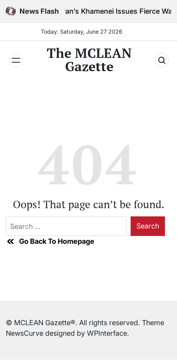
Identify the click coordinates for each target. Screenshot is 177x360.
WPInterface (107, 333)
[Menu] (16, 60)
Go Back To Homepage (50, 241)
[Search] (161, 60)
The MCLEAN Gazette (89, 60)
